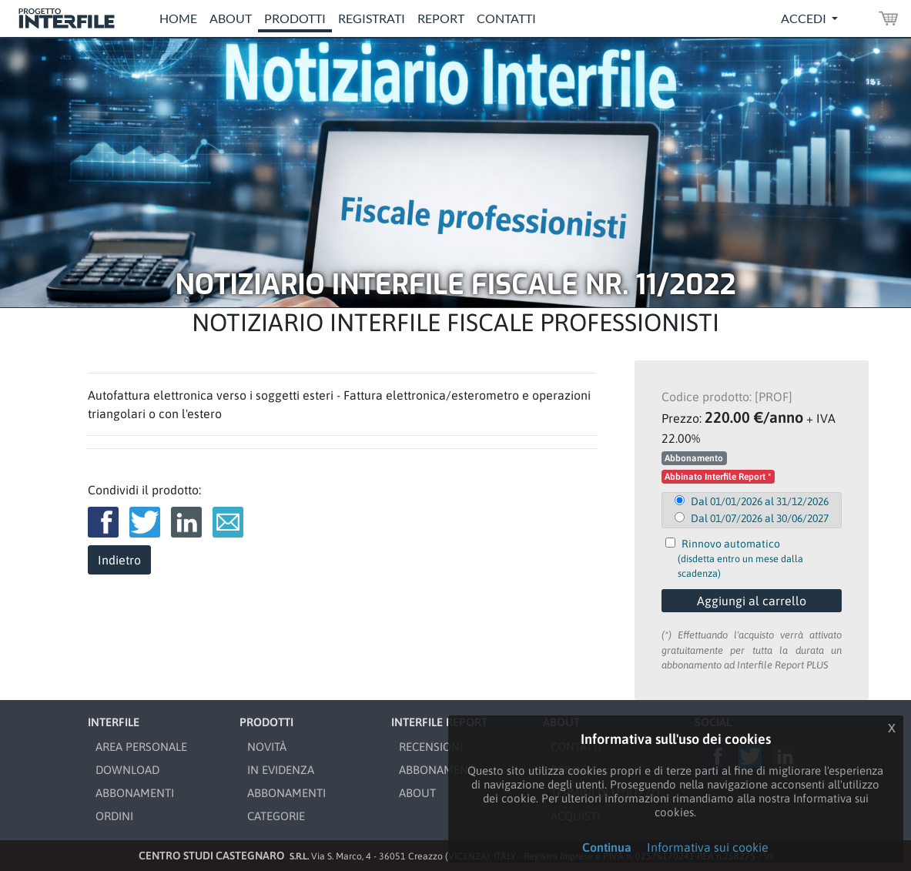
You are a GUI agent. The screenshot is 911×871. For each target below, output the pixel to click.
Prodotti (295, 18)
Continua (606, 847)
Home (178, 18)
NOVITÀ (266, 746)
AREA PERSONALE (141, 746)
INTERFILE (113, 722)
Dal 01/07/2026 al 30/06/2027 (760, 518)
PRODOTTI (266, 722)
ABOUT (417, 792)
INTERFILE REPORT (439, 722)
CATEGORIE (276, 815)
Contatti (506, 18)
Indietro (119, 560)
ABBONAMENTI (134, 792)
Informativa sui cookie (708, 847)
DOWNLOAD (127, 769)
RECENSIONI (431, 746)
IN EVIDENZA (280, 769)
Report (440, 18)
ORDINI (114, 815)
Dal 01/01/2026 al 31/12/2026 (760, 501)
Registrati (371, 18)
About (230, 18)
